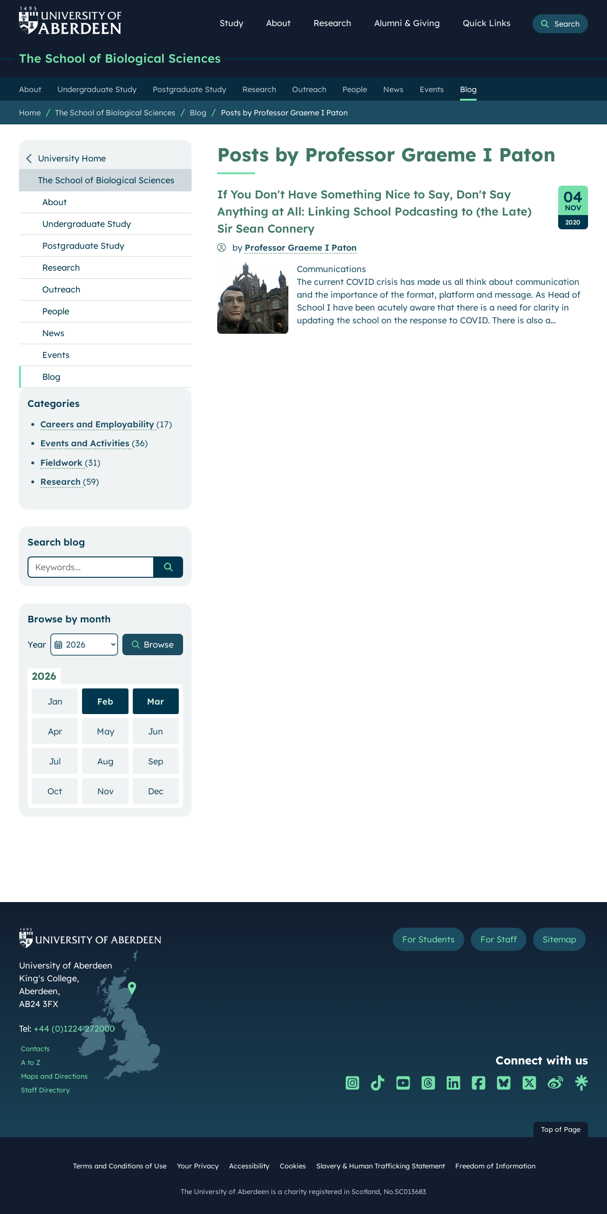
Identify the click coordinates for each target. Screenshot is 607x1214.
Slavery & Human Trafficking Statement (380, 1166)
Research (337, 23)
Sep (163, 761)
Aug (113, 761)
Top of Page (560, 1129)
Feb (105, 701)
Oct (62, 791)
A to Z (30, 1062)
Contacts (35, 1049)
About (283, 23)
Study (237, 23)
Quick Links (492, 23)
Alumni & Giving (412, 23)
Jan (62, 701)
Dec (163, 791)
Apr (63, 731)
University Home (72, 158)
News (53, 333)
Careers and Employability (98, 424)
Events (56, 354)
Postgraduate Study (83, 245)
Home (30, 112)
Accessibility (249, 1166)
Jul (63, 761)
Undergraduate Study (86, 223)
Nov (113, 791)
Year (37, 644)
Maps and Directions (54, 1076)
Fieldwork (62, 462)
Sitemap (559, 939)
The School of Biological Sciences (120, 58)
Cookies (293, 1166)
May (113, 731)
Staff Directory (45, 1090)
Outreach (61, 289)
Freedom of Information (495, 1166)
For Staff (498, 939)
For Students (428, 939)
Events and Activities (86, 443)
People (55, 311)
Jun (163, 731)
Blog (198, 112)
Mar (155, 701)
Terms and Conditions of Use (119, 1166)
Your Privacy (198, 1166)
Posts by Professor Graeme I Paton (284, 112)
